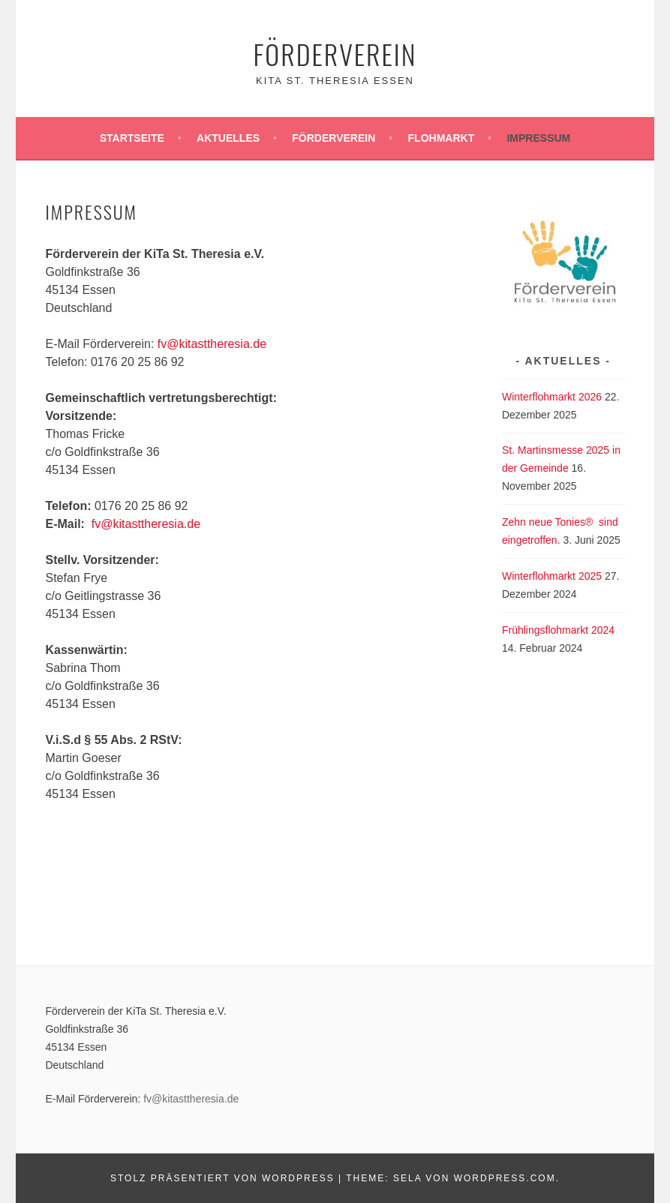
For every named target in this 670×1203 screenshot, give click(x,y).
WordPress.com (505, 1178)
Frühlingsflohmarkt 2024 (558, 630)
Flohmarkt (441, 138)
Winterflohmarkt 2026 (552, 397)
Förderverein (334, 54)
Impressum (538, 138)
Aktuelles (228, 138)
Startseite (132, 138)
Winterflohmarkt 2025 (552, 576)
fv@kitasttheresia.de (212, 344)
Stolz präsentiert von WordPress (222, 1178)
